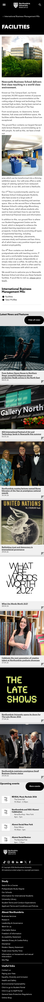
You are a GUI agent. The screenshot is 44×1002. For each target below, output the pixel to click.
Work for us (6, 927)
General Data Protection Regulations (17, 994)
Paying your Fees (8, 974)
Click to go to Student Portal (13, 988)
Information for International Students (17, 896)
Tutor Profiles (11, 300)
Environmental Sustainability (13, 984)
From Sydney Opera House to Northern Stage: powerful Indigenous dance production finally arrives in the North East (21, 375)
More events (34, 786)
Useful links (8, 966)
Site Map (5, 960)
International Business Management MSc (21, 16)
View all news (34, 320)
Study (5, 881)
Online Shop (7, 998)
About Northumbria (13, 912)
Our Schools (7, 892)
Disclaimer (6, 944)
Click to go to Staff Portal (12, 991)
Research (5, 920)
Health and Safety (9, 981)
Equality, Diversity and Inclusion (15, 977)
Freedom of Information (11, 934)
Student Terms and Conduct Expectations (19, 903)
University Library (9, 899)
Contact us (6, 970)
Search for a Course (10, 885)
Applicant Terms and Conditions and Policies (20, 906)
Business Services (9, 916)
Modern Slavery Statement (12, 947)
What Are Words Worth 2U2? (15, 604)
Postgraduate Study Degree (13, 889)
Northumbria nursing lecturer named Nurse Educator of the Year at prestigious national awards (21, 491)
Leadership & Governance (12, 923)
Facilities (9, 297)
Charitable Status (9, 930)
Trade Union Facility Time (12, 951)
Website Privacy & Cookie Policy (15, 941)
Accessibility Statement (11, 937)
